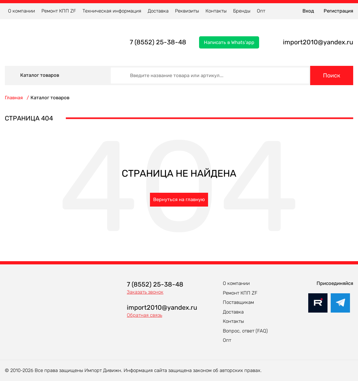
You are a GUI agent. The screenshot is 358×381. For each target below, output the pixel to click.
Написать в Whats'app (229, 42)
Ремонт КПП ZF (58, 11)
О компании (21, 11)
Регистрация (338, 11)
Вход (308, 11)
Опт (261, 11)
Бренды (241, 11)
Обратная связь (144, 315)
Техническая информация (112, 11)
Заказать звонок (145, 292)
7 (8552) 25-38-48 (158, 42)
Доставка (158, 11)
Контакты (216, 11)
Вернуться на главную (179, 199)
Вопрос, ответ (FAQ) (245, 331)
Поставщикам (238, 302)
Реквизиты (187, 11)
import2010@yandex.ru (318, 42)
